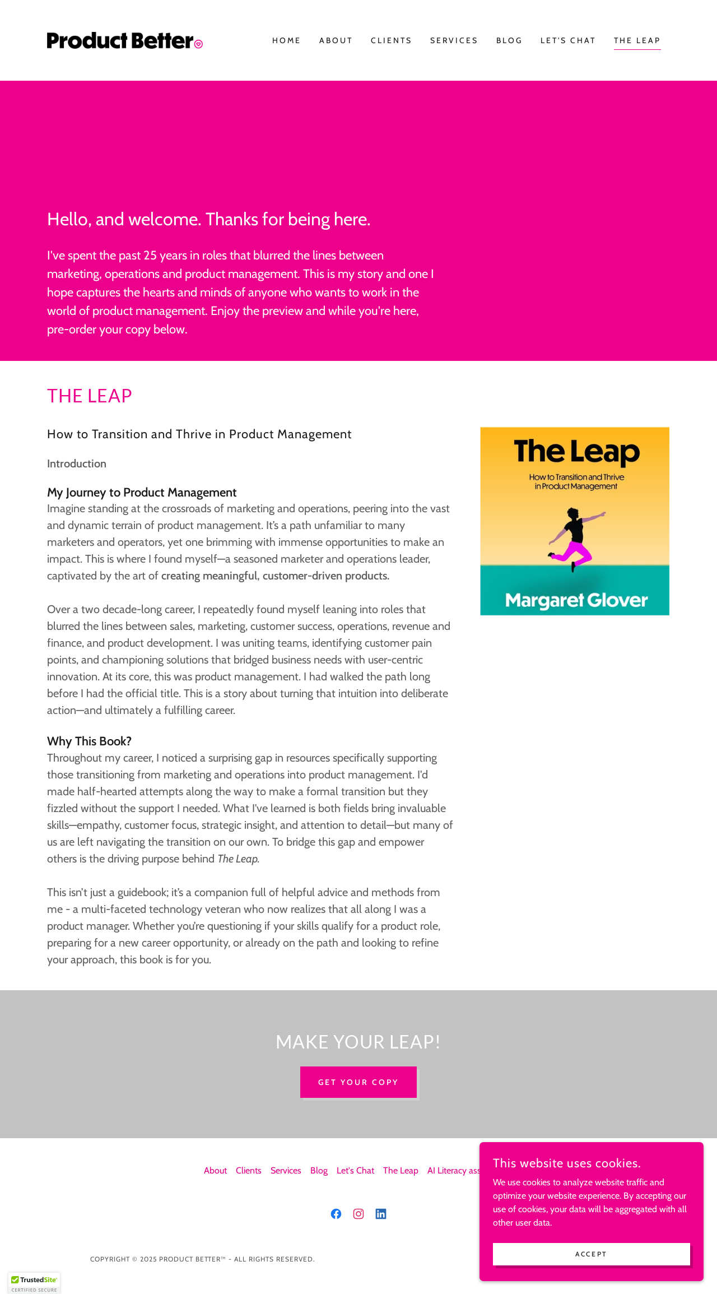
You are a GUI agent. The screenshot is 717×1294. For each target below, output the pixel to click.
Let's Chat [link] (568, 40)
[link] (125, 39)
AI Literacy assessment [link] (470, 1170)
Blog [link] (509, 40)
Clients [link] (391, 40)
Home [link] (286, 40)
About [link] (336, 40)
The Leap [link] (637, 40)
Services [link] (454, 40)
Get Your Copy (358, 1082)
